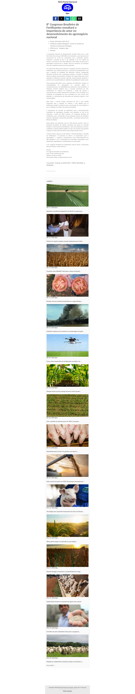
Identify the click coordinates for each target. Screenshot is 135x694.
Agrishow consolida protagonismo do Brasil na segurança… (65, 211)
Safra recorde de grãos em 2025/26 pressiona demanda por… (65, 481)
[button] (55, 19)
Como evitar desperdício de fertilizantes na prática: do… (64, 361)
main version (67, 691)
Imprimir (53, 50)
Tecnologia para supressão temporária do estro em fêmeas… (65, 511)
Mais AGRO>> (51, 665)
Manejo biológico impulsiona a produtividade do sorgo (64, 571)
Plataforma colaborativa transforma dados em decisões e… (65, 662)
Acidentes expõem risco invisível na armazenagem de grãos (65, 331)
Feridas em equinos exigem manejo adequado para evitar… (65, 241)
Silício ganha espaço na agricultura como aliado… (62, 541)
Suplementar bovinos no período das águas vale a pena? (64, 601)
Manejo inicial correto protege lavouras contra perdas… (64, 391)
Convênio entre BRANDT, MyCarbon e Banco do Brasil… (64, 271)
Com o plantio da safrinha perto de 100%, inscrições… (63, 421)
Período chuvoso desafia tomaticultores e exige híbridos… (64, 301)
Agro (67, 13)
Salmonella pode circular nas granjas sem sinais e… (62, 451)
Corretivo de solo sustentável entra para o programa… (63, 632)
